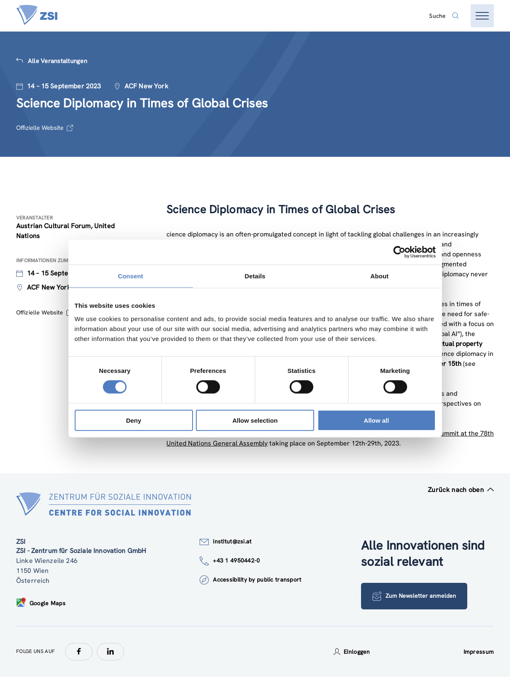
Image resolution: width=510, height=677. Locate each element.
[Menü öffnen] (482, 15)
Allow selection (255, 420)
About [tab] (380, 276)
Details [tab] (255, 276)
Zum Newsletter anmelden (414, 596)
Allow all (376, 420)
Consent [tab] (130, 276)
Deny (134, 420)
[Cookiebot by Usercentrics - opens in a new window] (399, 252)
